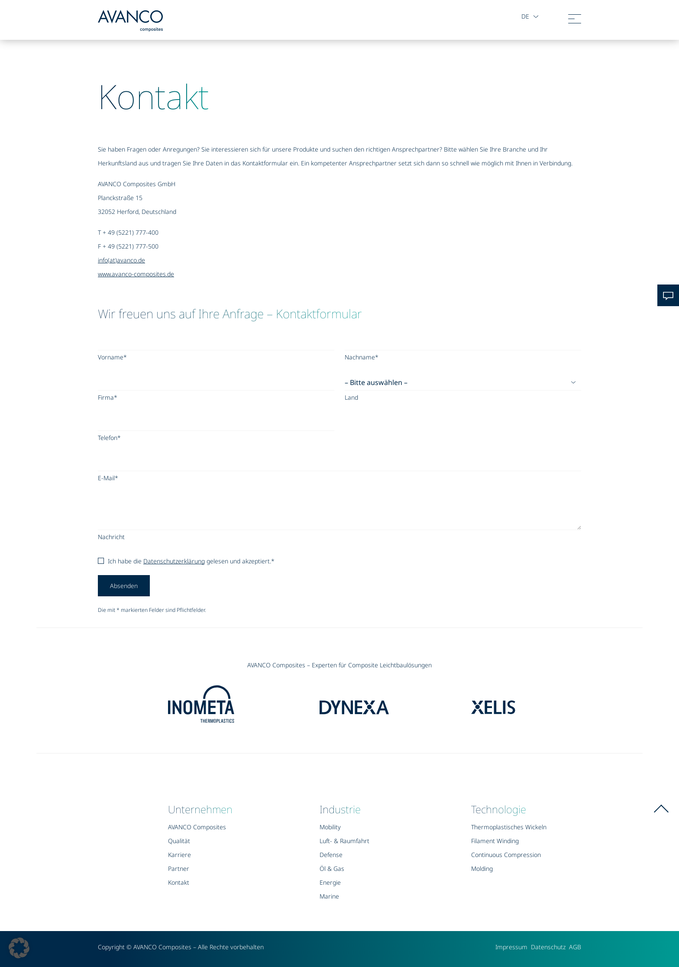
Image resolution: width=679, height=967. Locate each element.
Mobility (330, 827)
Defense (331, 855)
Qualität (179, 841)
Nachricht (111, 537)
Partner (178, 868)
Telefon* (109, 437)
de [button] (524, 16)
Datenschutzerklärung (174, 561)
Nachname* (361, 357)
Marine (329, 896)
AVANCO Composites (197, 827)
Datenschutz (548, 947)
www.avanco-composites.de (136, 274)
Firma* (107, 397)
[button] (19, 948)
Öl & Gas (332, 868)
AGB (575, 947)
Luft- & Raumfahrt (344, 841)
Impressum (511, 947)
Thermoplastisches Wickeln (508, 827)
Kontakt (178, 882)
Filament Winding (495, 841)
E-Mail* (108, 478)
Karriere (179, 855)
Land (351, 397)
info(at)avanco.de (121, 260)
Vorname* (112, 357)
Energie (330, 882)
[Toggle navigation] (574, 20)
